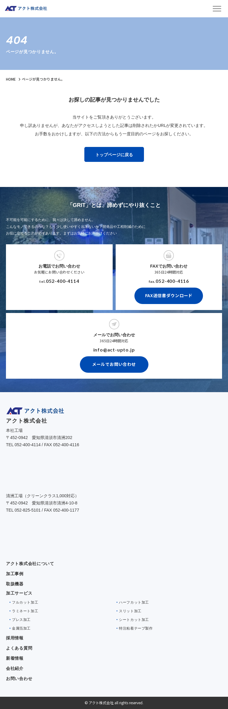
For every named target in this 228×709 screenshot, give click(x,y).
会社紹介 (15, 668)
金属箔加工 (21, 628)
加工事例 (15, 573)
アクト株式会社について (30, 563)
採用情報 (15, 638)
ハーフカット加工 (134, 602)
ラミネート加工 (25, 611)
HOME (11, 79)
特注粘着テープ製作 (136, 628)
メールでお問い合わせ (114, 364)
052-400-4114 (62, 281)
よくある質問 (19, 648)
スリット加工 (130, 611)
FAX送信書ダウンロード (169, 295)
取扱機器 (15, 583)
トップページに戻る (114, 154)
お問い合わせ (19, 678)
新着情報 (15, 658)
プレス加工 (21, 620)
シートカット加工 (134, 620)
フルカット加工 (25, 602)
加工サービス (19, 593)
